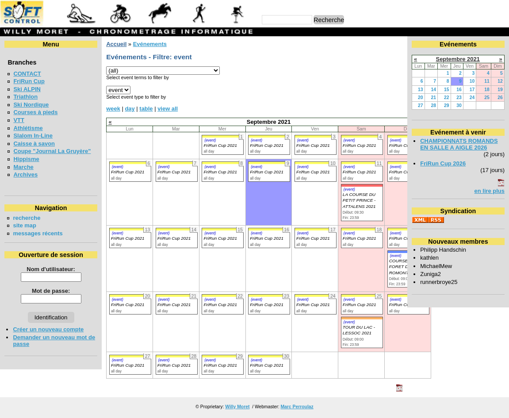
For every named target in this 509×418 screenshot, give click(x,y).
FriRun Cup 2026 (443, 163)
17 (472, 89)
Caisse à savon (34, 143)
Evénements (150, 44)
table (146, 108)
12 (500, 81)
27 (420, 105)
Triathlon (25, 96)
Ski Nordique (31, 104)
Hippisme (26, 159)
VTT (18, 120)
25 (487, 97)
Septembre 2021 (458, 59)
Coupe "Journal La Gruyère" (52, 151)
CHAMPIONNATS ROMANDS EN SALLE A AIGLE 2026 (459, 144)
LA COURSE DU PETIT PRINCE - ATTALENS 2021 (359, 200)
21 (433, 97)
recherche (26, 218)
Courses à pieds (35, 112)
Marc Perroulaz (296, 406)
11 (487, 81)
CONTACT (27, 73)
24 (472, 97)
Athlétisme (27, 128)
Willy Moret (237, 406)
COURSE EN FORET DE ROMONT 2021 (404, 266)
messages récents (37, 233)
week (113, 108)
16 (459, 89)
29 (446, 105)
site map (24, 225)
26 (500, 97)
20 (420, 97)
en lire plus (490, 191)
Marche (23, 167)
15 (446, 89)
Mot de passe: (51, 291)
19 (500, 89)
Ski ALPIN (26, 89)
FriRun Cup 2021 (220, 145)
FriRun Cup (29, 81)
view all (167, 108)
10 (472, 81)
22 (446, 97)
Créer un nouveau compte (48, 329)
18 (487, 89)
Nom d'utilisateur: (51, 269)
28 (433, 105)
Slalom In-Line (33, 135)
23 (459, 97)
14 (433, 89)
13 (420, 89)
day (129, 108)
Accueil (116, 44)
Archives (25, 174)
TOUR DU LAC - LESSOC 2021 (359, 330)
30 (459, 105)
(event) (210, 140)
